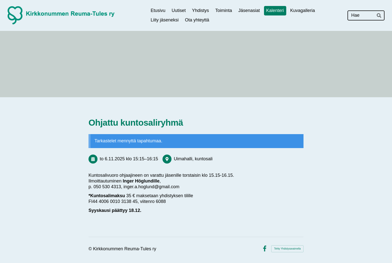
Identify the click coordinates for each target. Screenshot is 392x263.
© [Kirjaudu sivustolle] (90, 248)
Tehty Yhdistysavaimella (287, 248)
